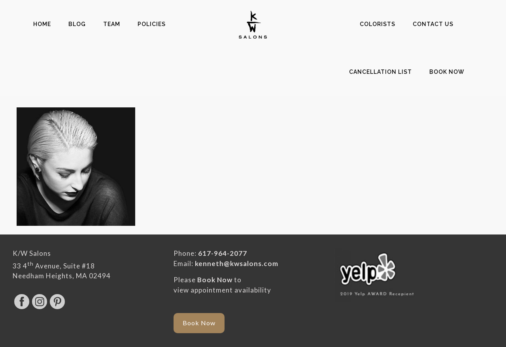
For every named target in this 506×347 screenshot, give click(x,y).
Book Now (214, 280)
